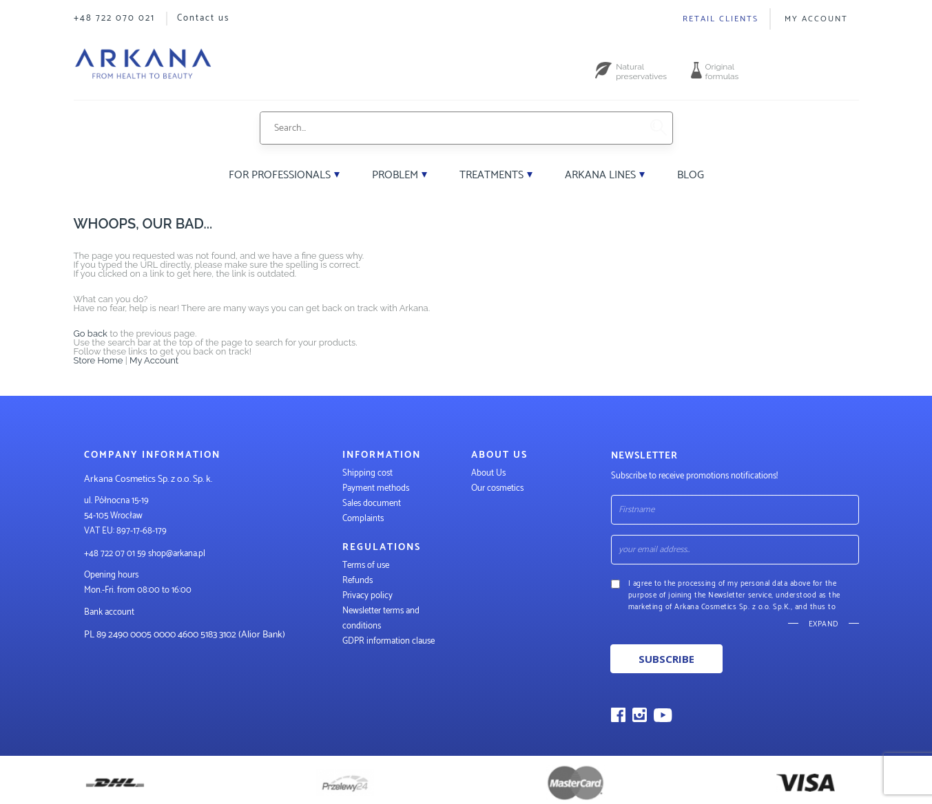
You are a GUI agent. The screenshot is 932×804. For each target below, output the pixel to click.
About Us (488, 473)
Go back (91, 333)
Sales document (371, 503)
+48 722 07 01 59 (115, 554)
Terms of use (365, 565)
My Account (816, 18)
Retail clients (720, 18)
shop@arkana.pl (176, 554)
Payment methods (375, 488)
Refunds (357, 580)
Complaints (363, 518)
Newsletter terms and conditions (381, 618)
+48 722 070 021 (114, 18)
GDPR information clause (388, 641)
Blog (690, 175)
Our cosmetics (497, 488)
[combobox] (450, 128)
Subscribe (666, 659)
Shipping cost (367, 473)
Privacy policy (367, 596)
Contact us (203, 18)
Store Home (98, 360)
